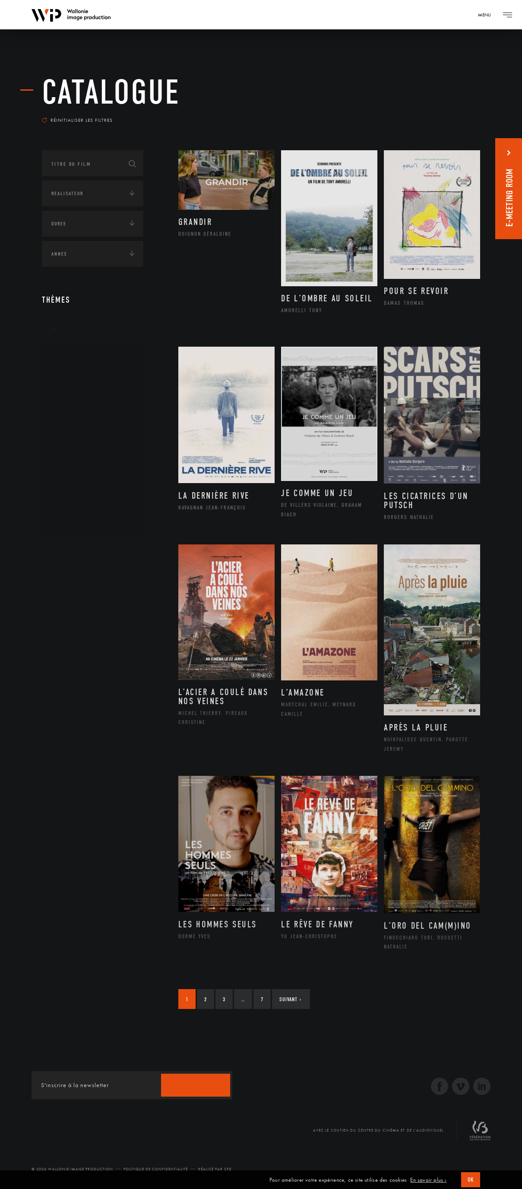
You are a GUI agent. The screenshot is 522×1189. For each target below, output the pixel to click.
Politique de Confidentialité (155, 1169)
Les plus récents (449, 114)
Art (55, 329)
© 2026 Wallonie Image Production (72, 1169)
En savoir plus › (428, 1180)
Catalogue (111, 92)
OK (471, 1179)
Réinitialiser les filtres (77, 120)
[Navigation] (487, 14)
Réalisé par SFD (215, 1169)
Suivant (290, 999)
